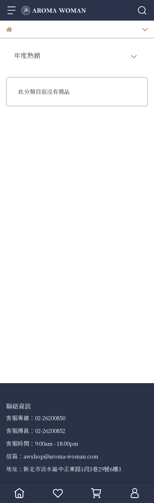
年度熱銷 (27, 55)
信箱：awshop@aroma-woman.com (52, 456)
